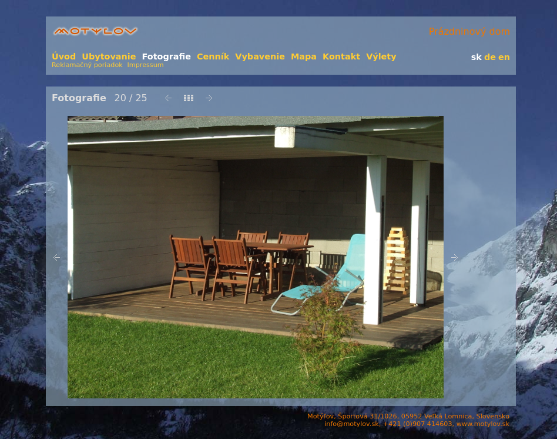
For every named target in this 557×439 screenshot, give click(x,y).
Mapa (304, 56)
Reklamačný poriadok (87, 65)
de (490, 57)
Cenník (213, 56)
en (504, 57)
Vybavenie (260, 56)
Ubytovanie (109, 56)
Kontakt (341, 56)
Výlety (381, 56)
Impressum (145, 65)
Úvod (64, 56)
